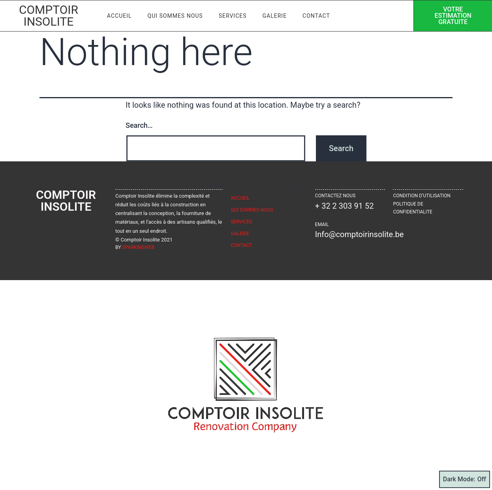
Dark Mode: (464, 479)
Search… (139, 125)
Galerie (275, 16)
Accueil (119, 16)
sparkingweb (138, 247)
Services (233, 16)
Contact (316, 16)
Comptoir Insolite (48, 15)
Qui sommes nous (175, 16)
